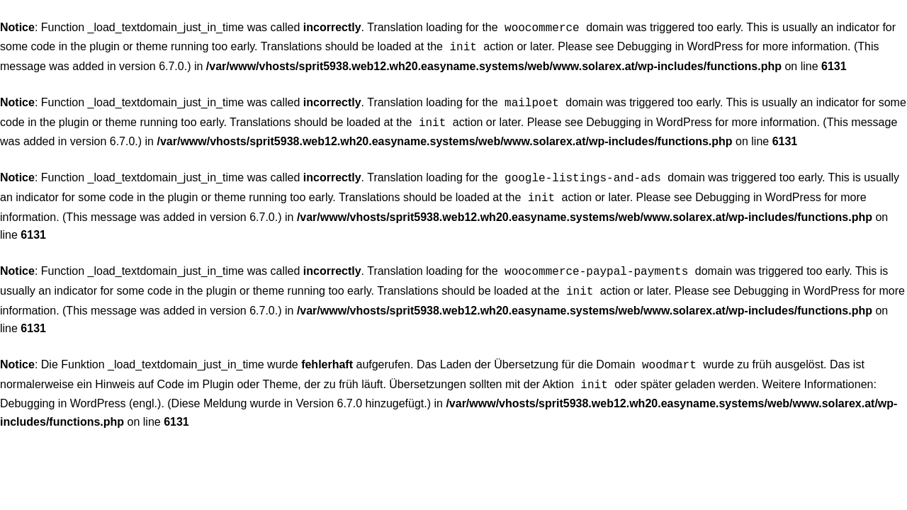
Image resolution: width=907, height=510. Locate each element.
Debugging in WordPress (680, 45)
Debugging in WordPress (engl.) (80, 389)
